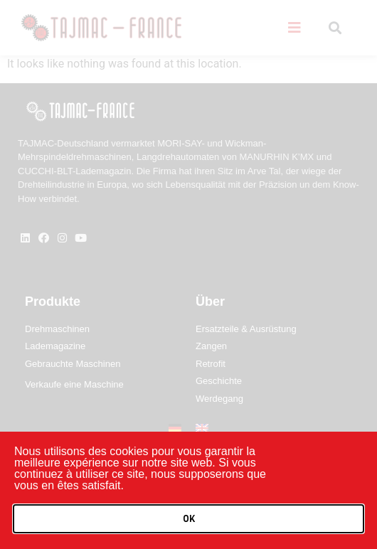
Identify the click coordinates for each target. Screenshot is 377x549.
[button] (188, 519)
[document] (188, 274)
